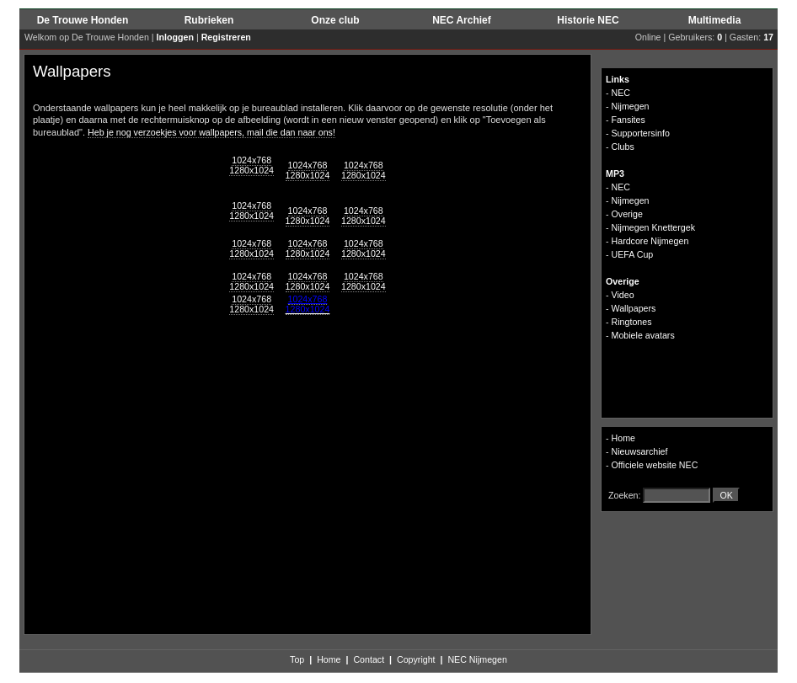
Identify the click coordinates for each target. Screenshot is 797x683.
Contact (368, 659)
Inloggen (175, 37)
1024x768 (251, 160)
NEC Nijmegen (476, 659)
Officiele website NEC (655, 465)
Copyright (416, 659)
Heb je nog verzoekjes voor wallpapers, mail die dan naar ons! (211, 132)
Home (623, 438)
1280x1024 (251, 170)
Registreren (226, 37)
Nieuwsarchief (640, 451)
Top (297, 659)
